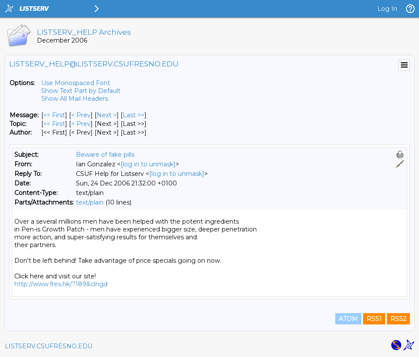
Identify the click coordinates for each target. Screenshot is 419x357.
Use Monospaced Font (75, 83)
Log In (387, 9)
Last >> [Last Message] (133, 115)
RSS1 (374, 319)
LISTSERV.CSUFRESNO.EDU (48, 346)
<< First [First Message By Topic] (54, 124)
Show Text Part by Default (81, 91)
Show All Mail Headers (74, 98)
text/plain (90, 202)
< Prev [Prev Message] (81, 115)
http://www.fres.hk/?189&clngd (61, 284)
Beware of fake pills (105, 155)
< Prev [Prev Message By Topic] (81, 124)
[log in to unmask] (148, 164)
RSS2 (398, 319)
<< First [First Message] (54, 115)
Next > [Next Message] (107, 115)
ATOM (348, 319)
